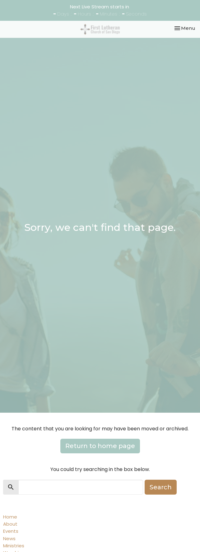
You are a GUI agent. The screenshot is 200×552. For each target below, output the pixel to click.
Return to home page (100, 446)
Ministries (13, 545)
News (9, 538)
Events (10, 531)
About (10, 524)
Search (161, 487)
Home (10, 517)
